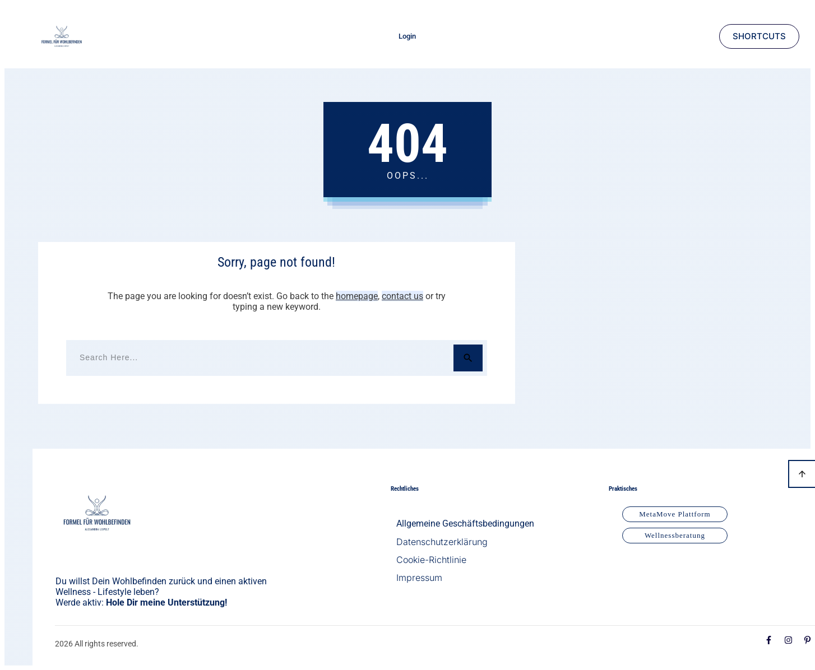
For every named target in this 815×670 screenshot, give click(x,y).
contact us (402, 296)
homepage (357, 296)
